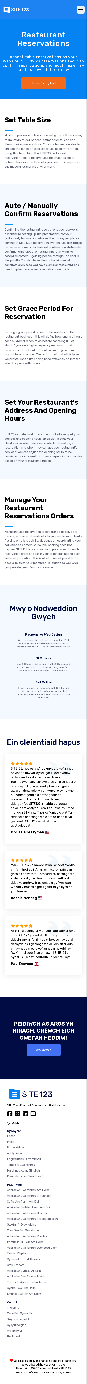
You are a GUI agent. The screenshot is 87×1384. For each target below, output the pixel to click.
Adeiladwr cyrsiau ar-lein (24, 1270)
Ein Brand (13, 1336)
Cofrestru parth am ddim (24, 1201)
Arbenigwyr (14, 1330)
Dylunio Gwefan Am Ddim (24, 1294)
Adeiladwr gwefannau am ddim (28, 1190)
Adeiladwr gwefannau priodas (27, 1236)
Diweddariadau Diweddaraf (25, 1176)
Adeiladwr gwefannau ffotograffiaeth (32, 1219)
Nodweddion (15, 1147)
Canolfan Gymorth (19, 1313)
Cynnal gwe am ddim (21, 1288)
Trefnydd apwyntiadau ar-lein (27, 1282)
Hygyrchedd (65, 1372)
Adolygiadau (15, 1153)
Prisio (10, 1141)
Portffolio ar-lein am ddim (25, 1242)
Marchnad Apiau (23, 1170)
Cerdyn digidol (16, 1253)
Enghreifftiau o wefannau (24, 1159)
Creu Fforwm (15, 1265)
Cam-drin (49, 1372)
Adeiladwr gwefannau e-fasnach (29, 1196)
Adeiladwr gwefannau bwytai (26, 1276)
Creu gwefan (43, 1050)
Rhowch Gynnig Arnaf (43, 83)
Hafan (11, 1136)
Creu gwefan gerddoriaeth (24, 1230)
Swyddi (18, 1319)
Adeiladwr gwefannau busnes (27, 1213)
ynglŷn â (13, 1307)
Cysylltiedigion (16, 1325)
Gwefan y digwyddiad (21, 1224)
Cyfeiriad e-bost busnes (23, 1259)
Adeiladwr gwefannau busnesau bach (32, 1247)
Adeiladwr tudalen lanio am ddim (29, 1207)
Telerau (19, 1372)
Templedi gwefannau (21, 1165)
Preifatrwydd (34, 1372)
